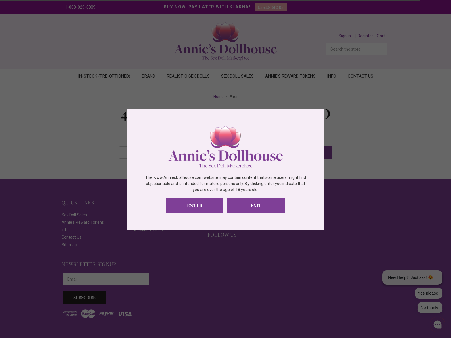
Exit (256, 205)
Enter (194, 205)
